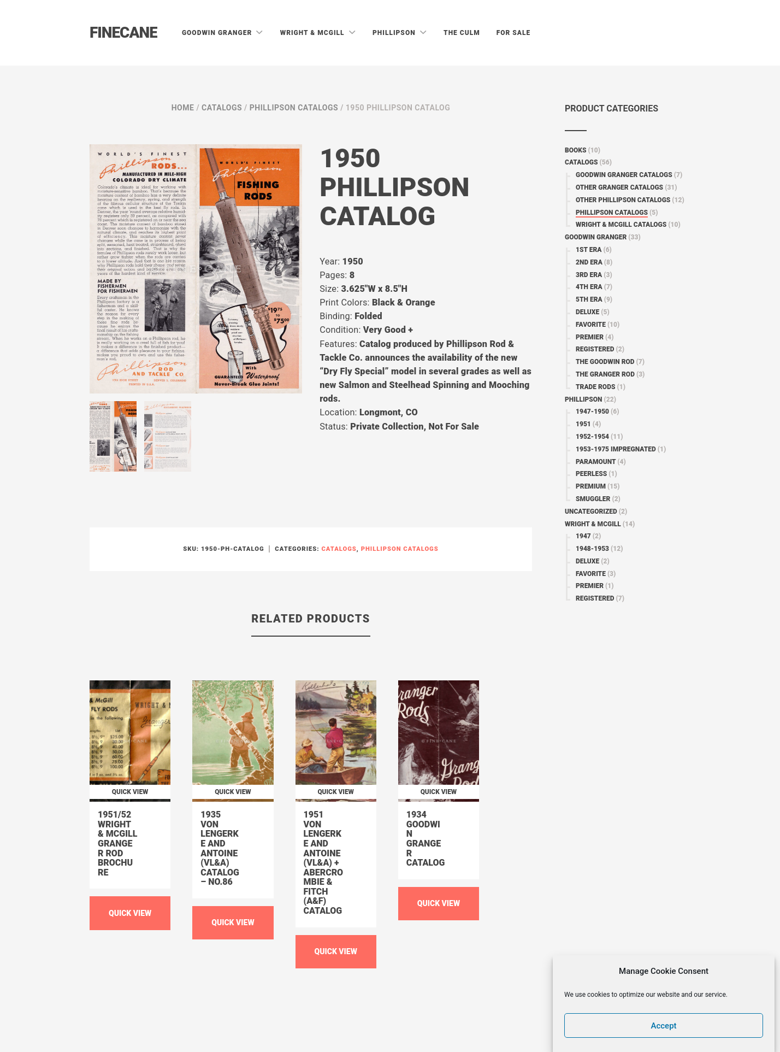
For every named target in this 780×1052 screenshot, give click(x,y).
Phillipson (395, 33)
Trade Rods (595, 387)
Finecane (123, 32)
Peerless (591, 474)
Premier (590, 337)
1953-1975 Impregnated (616, 449)
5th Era (589, 299)
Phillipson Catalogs (294, 107)
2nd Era (589, 262)
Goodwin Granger (218, 33)
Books (576, 150)
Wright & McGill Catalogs (621, 224)
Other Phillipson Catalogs (623, 200)
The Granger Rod (605, 374)
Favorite (591, 324)
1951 (583, 424)
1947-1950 (592, 411)
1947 (583, 536)
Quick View (130, 913)
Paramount (596, 462)
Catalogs (222, 107)
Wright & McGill (313, 33)
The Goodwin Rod (605, 362)
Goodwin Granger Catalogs (624, 175)
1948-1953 (592, 549)
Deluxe (587, 312)
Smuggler (593, 499)
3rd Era (589, 275)
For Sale (514, 33)
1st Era (588, 250)
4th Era (589, 287)
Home (183, 107)
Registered (595, 349)
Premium (591, 486)
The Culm (462, 33)
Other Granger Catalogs (619, 187)
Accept (664, 1026)
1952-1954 (592, 436)
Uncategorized (591, 511)
